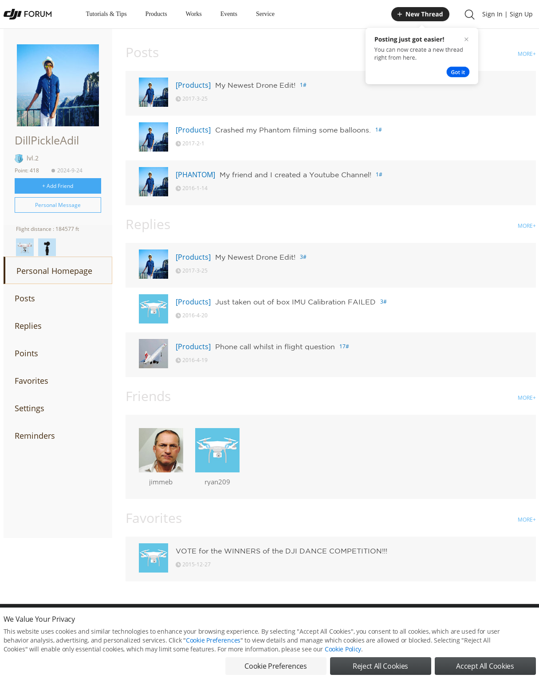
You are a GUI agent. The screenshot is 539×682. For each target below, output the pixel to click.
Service (265, 14)
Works (194, 14)
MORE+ (527, 54)
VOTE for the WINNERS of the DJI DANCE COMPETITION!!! (281, 551)
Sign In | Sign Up (507, 14)
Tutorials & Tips (106, 14)
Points (26, 353)
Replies (28, 325)
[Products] (193, 85)
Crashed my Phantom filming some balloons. (293, 130)
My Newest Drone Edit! (255, 85)
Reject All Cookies (380, 666)
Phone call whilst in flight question (275, 347)
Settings (29, 408)
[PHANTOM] (195, 174)
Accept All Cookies (485, 666)
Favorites (31, 380)
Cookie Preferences (213, 640)
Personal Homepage (54, 270)
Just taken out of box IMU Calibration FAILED (295, 302)
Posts (25, 298)
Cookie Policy (343, 649)
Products (156, 14)
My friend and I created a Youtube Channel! (295, 175)
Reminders (35, 435)
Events (228, 14)
